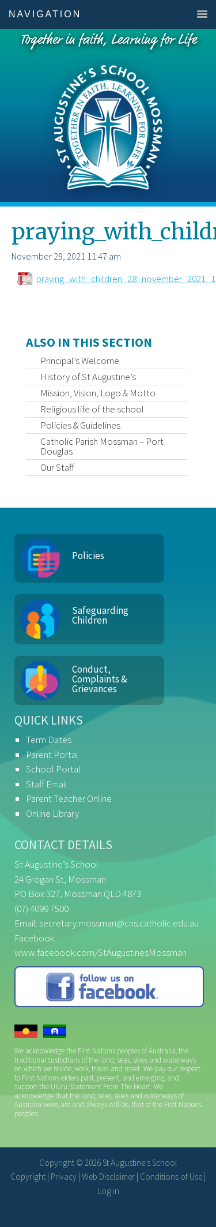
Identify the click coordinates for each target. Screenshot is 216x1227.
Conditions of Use (171, 1176)
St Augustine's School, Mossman (108, 115)
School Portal (53, 769)
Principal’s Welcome (79, 360)
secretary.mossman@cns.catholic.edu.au (119, 923)
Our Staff (57, 467)
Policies (88, 555)
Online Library (52, 813)
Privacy (64, 1176)
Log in (108, 1190)
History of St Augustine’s (88, 376)
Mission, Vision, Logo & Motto (98, 393)
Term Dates (48, 739)
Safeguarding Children (100, 615)
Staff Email (46, 784)
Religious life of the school (92, 409)
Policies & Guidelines (80, 425)
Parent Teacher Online (69, 798)
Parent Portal (52, 754)
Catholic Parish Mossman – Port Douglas (102, 446)
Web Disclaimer (108, 1176)
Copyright (28, 1176)
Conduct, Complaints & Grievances (99, 679)
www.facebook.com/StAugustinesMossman (100, 952)
